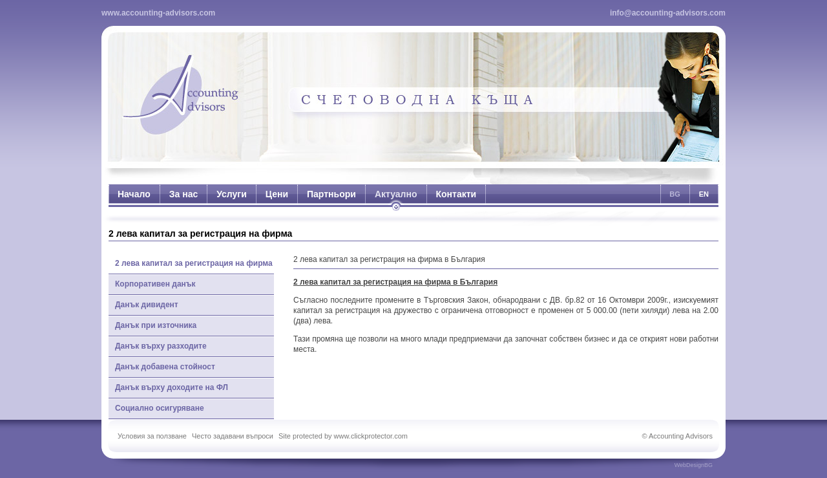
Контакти (456, 194)
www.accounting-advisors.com (158, 12)
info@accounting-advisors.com (668, 12)
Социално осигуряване (159, 408)
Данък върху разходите (161, 346)
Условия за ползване (152, 436)
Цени (277, 194)
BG (674, 194)
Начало (134, 194)
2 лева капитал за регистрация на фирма (194, 263)
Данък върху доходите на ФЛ (171, 387)
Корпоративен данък (155, 283)
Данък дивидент (146, 304)
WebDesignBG (694, 465)
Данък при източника (155, 325)
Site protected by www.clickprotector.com (343, 436)
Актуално (396, 194)
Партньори (331, 194)
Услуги (231, 194)
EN (704, 194)
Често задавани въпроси (232, 436)
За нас (183, 194)
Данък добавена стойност (165, 366)
